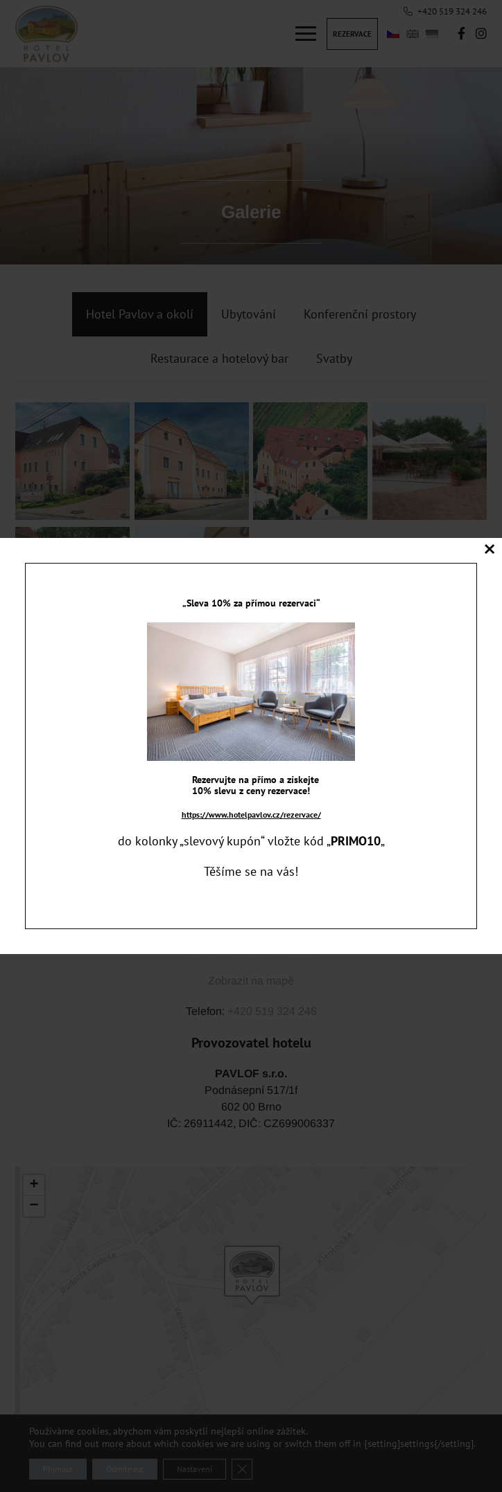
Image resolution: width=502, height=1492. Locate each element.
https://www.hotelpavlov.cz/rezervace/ (251, 814)
